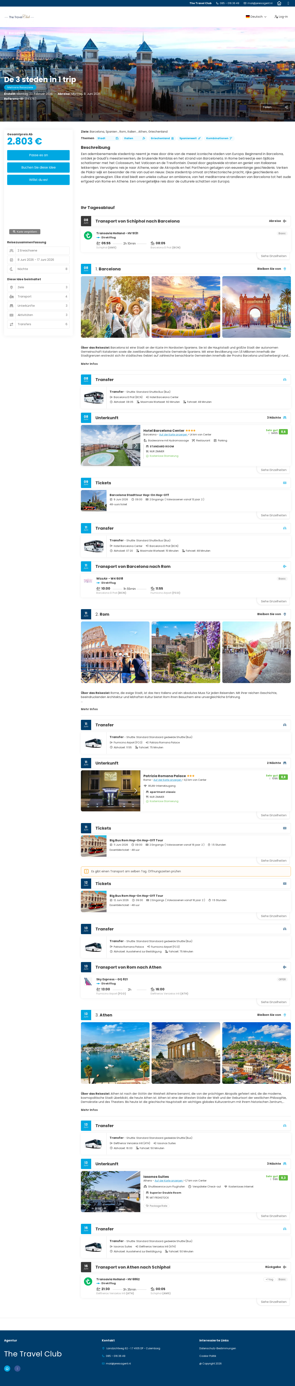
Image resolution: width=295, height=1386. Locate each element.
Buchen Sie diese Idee (38, 167)
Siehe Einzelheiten (274, 256)
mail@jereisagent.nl (259, 3)
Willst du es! (38, 179)
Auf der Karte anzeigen (173, 434)
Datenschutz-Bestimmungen (217, 1348)
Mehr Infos (89, 364)
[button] (89, 307)
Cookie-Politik (207, 1356)
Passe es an (38, 155)
